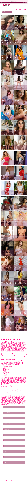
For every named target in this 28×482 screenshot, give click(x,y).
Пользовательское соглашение (18, 480)
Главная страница (18, 9)
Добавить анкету (14, 1)
